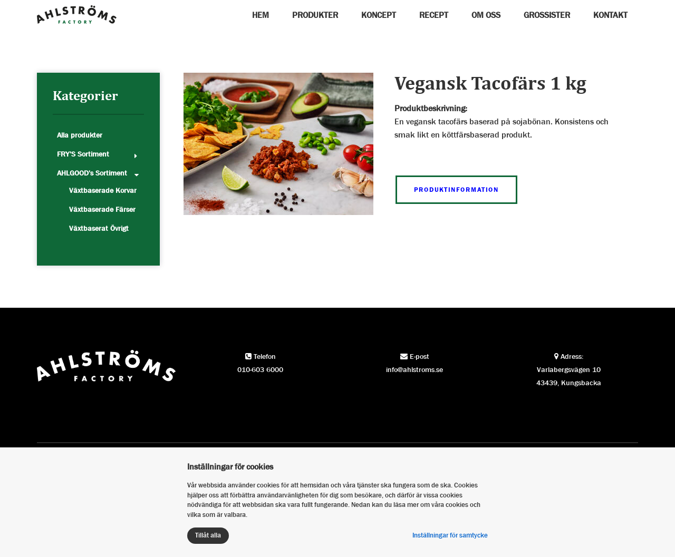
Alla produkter (79, 135)
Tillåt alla (208, 535)
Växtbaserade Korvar (103, 190)
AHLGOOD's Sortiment (92, 173)
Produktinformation (456, 189)
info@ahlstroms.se (414, 369)
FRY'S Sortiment (83, 154)
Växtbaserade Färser (102, 209)
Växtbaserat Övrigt (99, 228)
